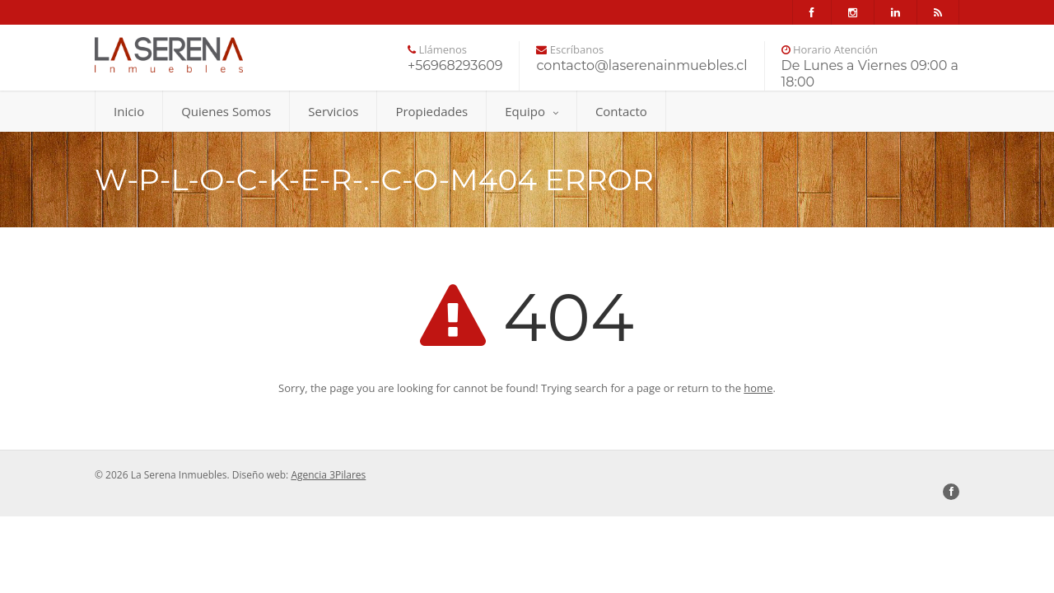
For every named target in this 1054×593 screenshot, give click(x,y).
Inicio (129, 111)
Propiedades (431, 111)
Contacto (621, 111)
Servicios (333, 111)
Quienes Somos (226, 111)
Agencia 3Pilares (328, 475)
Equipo (531, 111)
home (758, 388)
